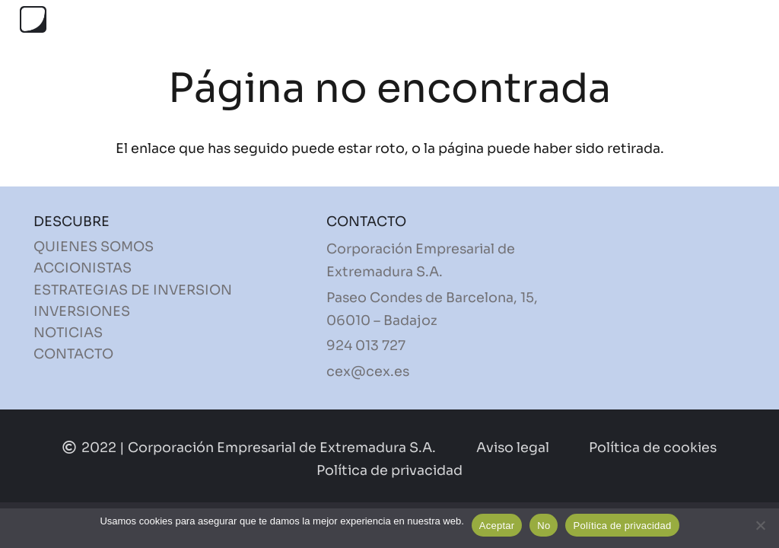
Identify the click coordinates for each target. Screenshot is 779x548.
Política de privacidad (622, 525)
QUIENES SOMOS (93, 246)
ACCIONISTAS (82, 268)
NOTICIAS (68, 332)
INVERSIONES (81, 311)
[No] (760, 525)
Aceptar (497, 525)
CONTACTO (73, 354)
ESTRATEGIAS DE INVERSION (132, 290)
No (543, 525)
